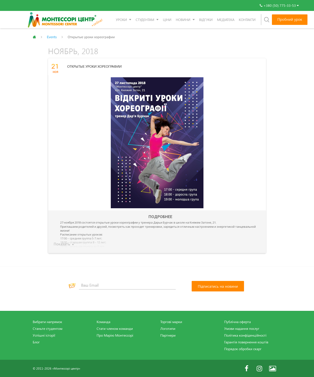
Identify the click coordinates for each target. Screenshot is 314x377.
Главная (34, 37)
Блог (36, 341)
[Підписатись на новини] (218, 286)
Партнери (168, 335)
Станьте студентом (47, 328)
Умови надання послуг (241, 328)
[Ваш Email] (127, 285)
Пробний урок (289, 19)
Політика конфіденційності (245, 335)
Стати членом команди (115, 328)
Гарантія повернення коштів (246, 341)
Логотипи (167, 328)
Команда (103, 321)
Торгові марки (171, 321)
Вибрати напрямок (47, 321)
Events (52, 37)
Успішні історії (44, 335)
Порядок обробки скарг (242, 348)
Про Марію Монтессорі (115, 335)
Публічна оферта (237, 321)
